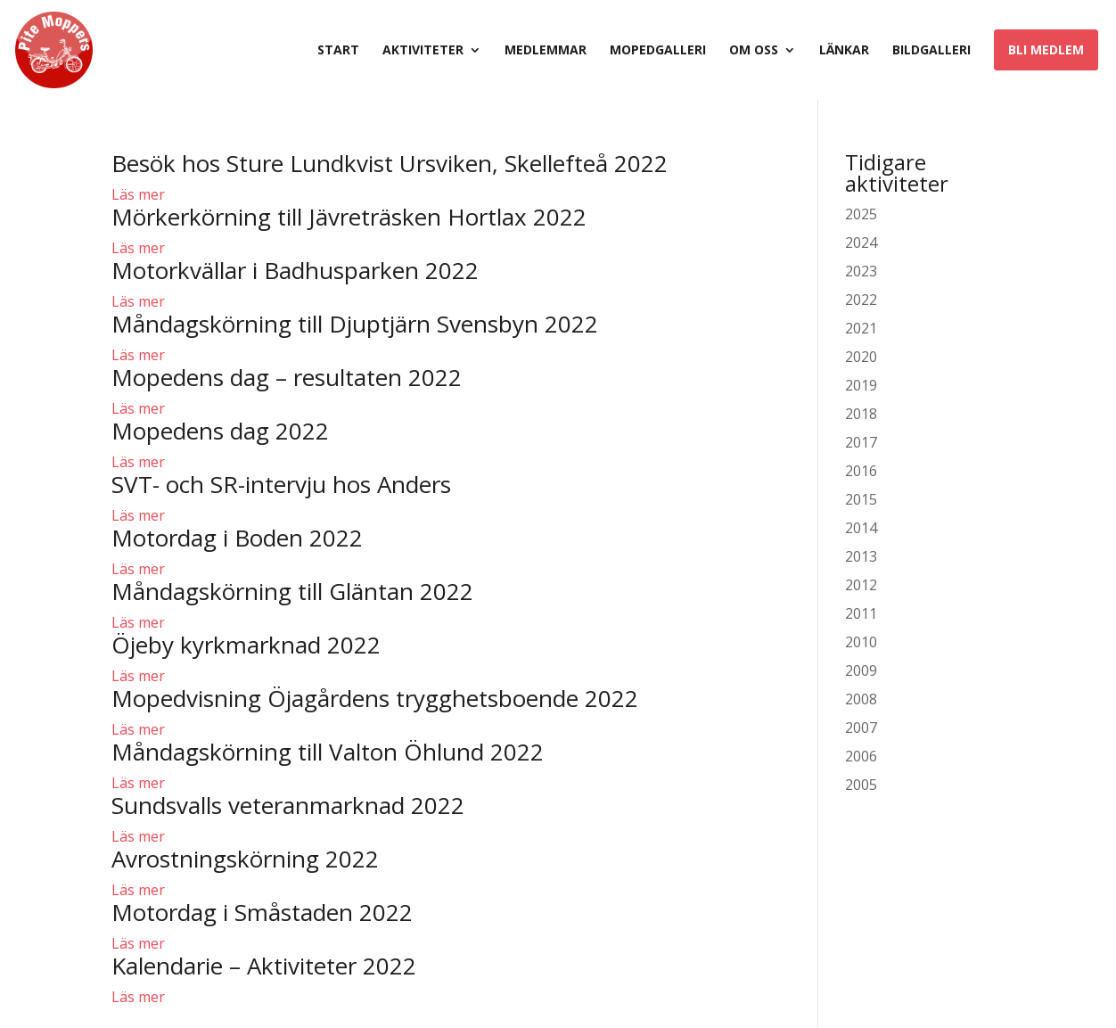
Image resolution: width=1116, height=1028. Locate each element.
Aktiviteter (423, 51)
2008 (861, 699)
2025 (861, 214)
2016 (861, 471)
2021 (861, 328)
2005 (861, 784)
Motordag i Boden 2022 (237, 538)
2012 (861, 585)
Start (338, 51)
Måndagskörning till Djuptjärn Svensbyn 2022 (354, 324)
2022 (861, 299)
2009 (861, 670)
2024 (861, 242)
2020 (861, 356)
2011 (861, 613)
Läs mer (138, 194)
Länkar (844, 51)
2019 (861, 385)
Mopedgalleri (658, 51)
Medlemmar (546, 51)
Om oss (753, 51)
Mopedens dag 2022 (220, 431)
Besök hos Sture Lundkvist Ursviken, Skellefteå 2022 (389, 163)
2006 (861, 756)
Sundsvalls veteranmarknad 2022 (287, 805)
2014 (861, 528)
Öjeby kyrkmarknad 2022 (246, 645)
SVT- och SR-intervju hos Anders (281, 484)
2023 (861, 271)
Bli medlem (1046, 49)
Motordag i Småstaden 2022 (262, 912)
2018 (861, 414)
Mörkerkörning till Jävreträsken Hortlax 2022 (349, 217)
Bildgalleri (931, 51)
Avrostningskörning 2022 (245, 859)
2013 (861, 556)
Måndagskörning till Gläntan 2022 (292, 591)
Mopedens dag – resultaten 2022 (286, 377)
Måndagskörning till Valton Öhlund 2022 (327, 752)
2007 (861, 727)
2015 (861, 499)
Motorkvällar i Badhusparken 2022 (295, 270)
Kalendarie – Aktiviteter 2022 (263, 966)
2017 (861, 442)
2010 (861, 642)
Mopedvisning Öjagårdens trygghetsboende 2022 (374, 698)
